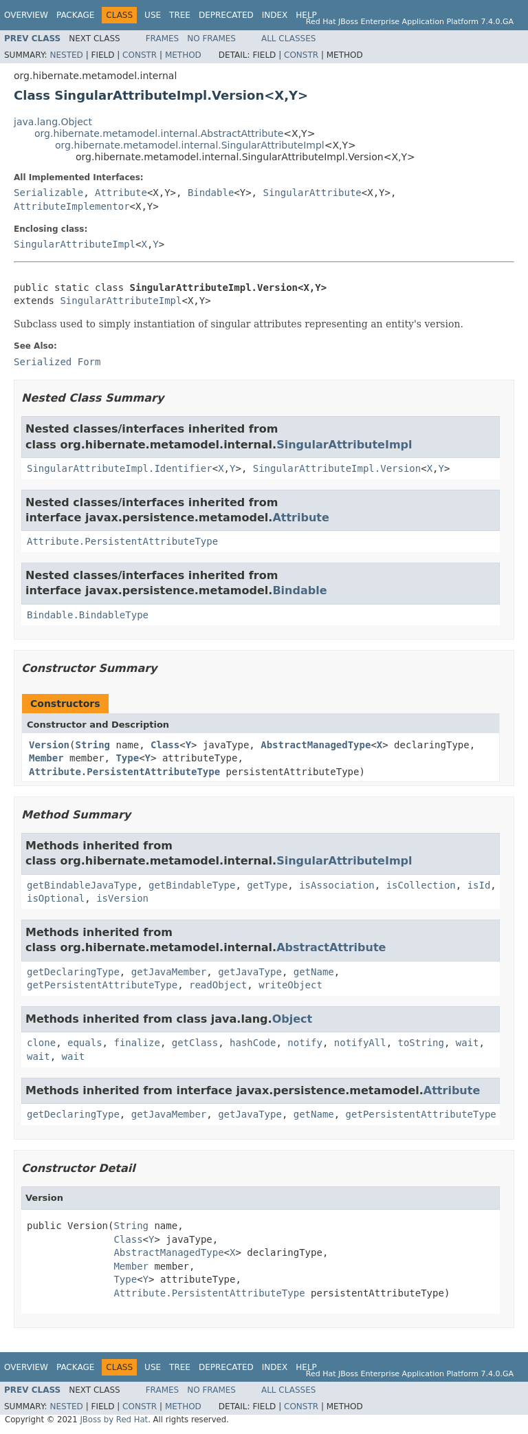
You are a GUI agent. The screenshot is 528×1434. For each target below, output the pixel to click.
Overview (26, 15)
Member (46, 757)
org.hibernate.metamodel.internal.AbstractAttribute (158, 133)
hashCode (253, 1042)
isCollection (421, 885)
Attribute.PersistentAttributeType (122, 541)
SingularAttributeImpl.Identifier (119, 468)
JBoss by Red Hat (114, 1419)
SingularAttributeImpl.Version (337, 468)
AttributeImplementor (72, 206)
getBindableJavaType (82, 885)
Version (49, 744)
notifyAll (360, 1042)
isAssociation (337, 885)
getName (314, 971)
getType (267, 885)
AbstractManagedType (316, 744)
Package (75, 15)
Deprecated (226, 15)
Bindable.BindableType (87, 614)
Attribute (121, 192)
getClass (195, 1042)
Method (183, 55)
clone (41, 1042)
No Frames (211, 38)
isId (479, 885)
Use (152, 15)
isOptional (56, 898)
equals (84, 1042)
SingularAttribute (312, 192)
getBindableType (191, 885)
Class (165, 744)
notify (304, 1042)
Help (306, 15)
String (92, 744)
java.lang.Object (53, 121)
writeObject (290, 984)
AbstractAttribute (331, 947)
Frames (162, 38)
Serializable (48, 192)
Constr (139, 55)
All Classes (288, 38)
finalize (136, 1042)
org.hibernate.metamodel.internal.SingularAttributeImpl (189, 145)
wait (467, 1042)
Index (275, 15)
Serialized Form (57, 361)
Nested (66, 55)
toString (421, 1042)
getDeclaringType (73, 971)
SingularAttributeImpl (74, 244)
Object (292, 1018)
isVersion (122, 898)
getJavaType (250, 971)
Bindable (211, 192)
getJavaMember (169, 971)
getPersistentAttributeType (102, 984)
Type (127, 757)
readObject (218, 984)
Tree (179, 15)
